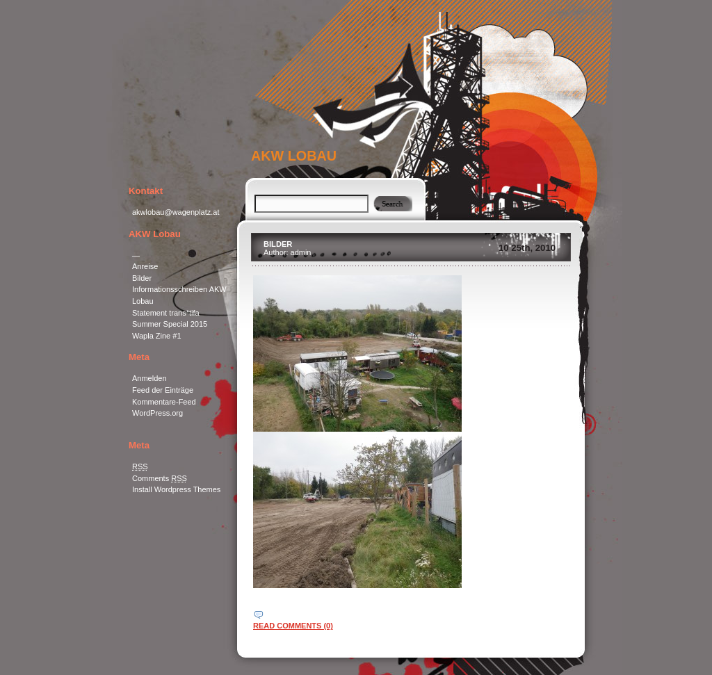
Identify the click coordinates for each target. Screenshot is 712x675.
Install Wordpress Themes (176, 489)
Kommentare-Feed (164, 402)
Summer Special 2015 (169, 324)
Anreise (145, 266)
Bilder (142, 278)
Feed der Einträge (162, 390)
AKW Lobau (294, 155)
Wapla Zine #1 (156, 336)
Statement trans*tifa (166, 313)
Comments (159, 478)
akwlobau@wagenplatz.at (176, 212)
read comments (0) (293, 625)
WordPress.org (157, 413)
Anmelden (149, 378)
